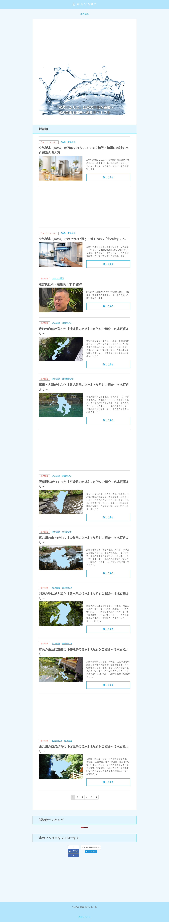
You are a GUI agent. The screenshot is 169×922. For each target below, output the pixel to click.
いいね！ (73, 851)
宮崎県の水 (67, 476)
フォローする (91, 852)
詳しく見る (108, 177)
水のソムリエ (84, 4)
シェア (73, 855)
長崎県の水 (67, 644)
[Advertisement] (84, 43)
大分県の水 (67, 532)
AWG (63, 142)
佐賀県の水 (57, 741)
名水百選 (56, 323)
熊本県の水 (67, 588)
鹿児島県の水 (68, 379)
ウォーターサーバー (49, 142)
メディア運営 (58, 278)
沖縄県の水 (67, 323)
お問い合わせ (84, 917)
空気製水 (72, 142)
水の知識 (84, 14)
